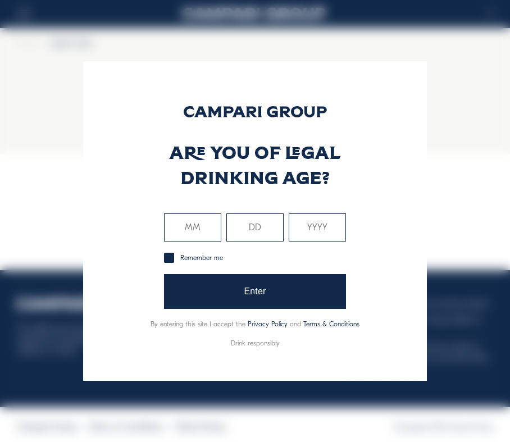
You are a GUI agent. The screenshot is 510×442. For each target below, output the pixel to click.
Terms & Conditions (331, 324)
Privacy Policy (268, 324)
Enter (255, 291)
